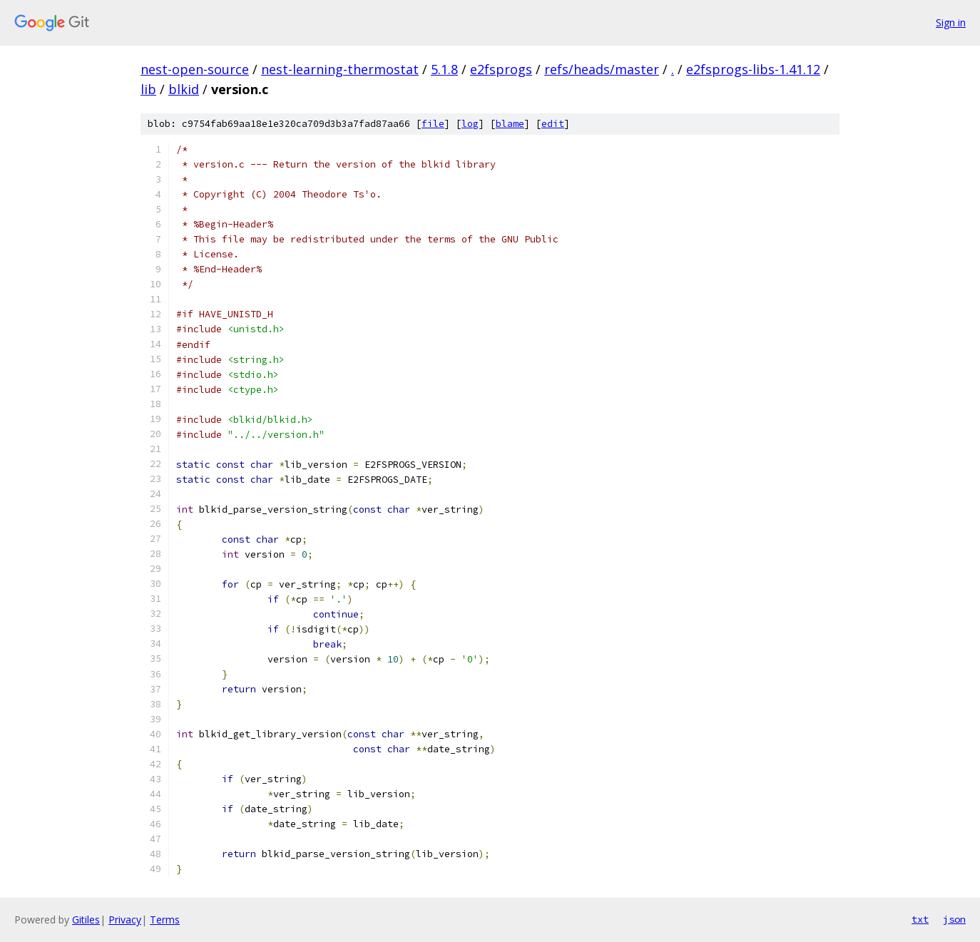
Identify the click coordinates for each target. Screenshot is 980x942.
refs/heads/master (601, 69)
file (433, 124)
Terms (165, 919)
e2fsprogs (501, 69)
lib (148, 89)
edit (552, 124)
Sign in (951, 22)
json (954, 919)
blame (510, 124)
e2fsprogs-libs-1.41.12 (753, 69)
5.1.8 (444, 69)
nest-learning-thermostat (340, 69)
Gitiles (86, 919)
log (470, 124)
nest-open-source (195, 69)
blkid (183, 89)
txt (920, 919)
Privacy (124, 919)
